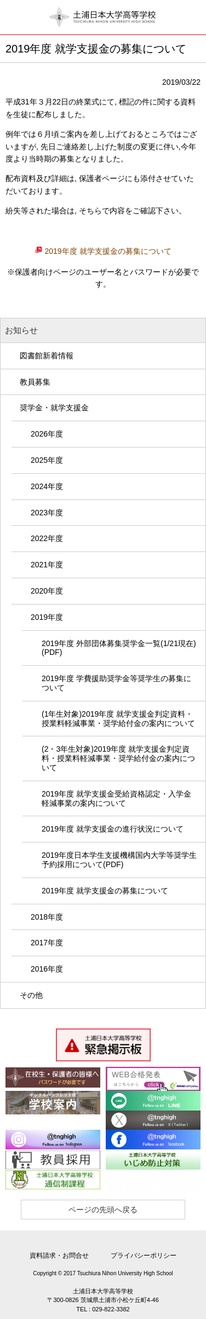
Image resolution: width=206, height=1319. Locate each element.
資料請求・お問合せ (59, 1255)
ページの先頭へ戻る (103, 1209)
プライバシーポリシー (143, 1255)
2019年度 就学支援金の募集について (107, 251)
